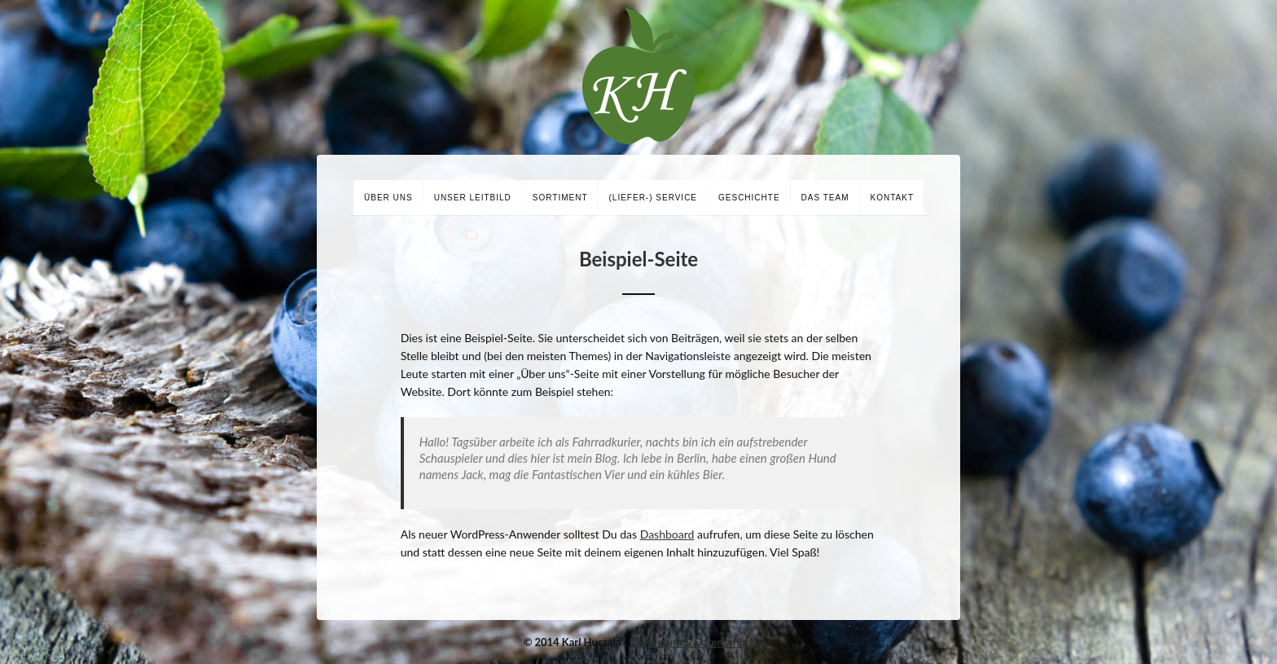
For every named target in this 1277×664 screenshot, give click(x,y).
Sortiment (560, 197)
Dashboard (667, 534)
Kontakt (892, 197)
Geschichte (749, 197)
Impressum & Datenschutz (692, 642)
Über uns (388, 197)
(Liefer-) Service (653, 197)
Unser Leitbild (472, 197)
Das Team (825, 197)
